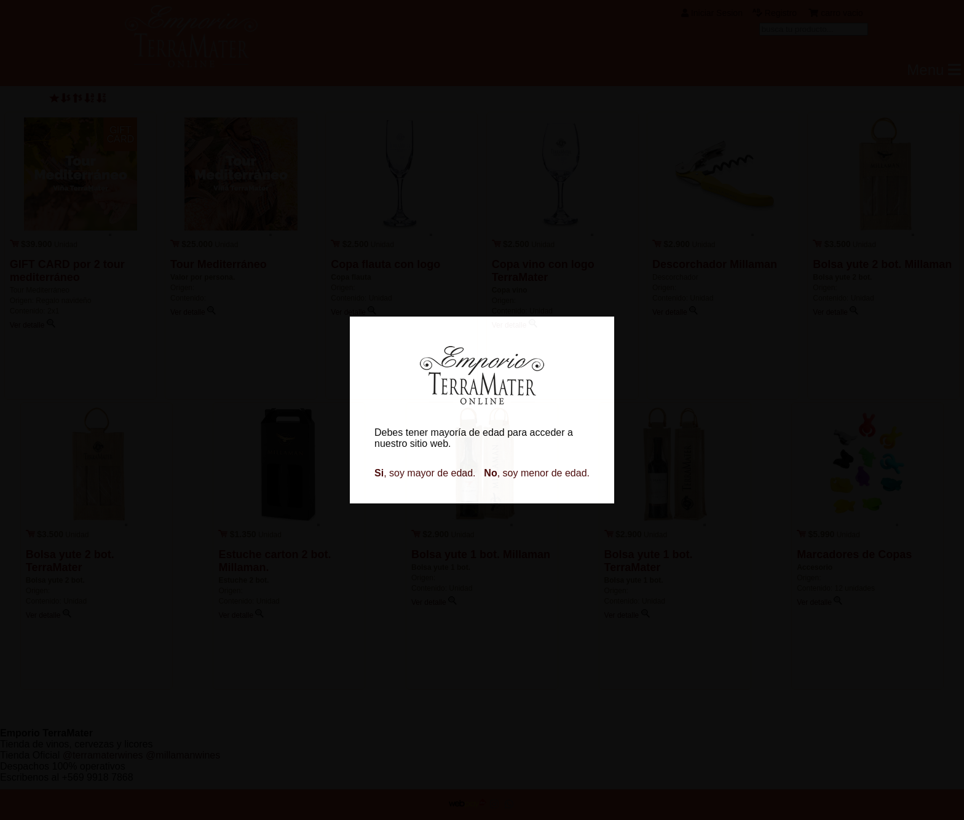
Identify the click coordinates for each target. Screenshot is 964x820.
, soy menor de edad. (537, 473)
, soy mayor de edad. (425, 473)
